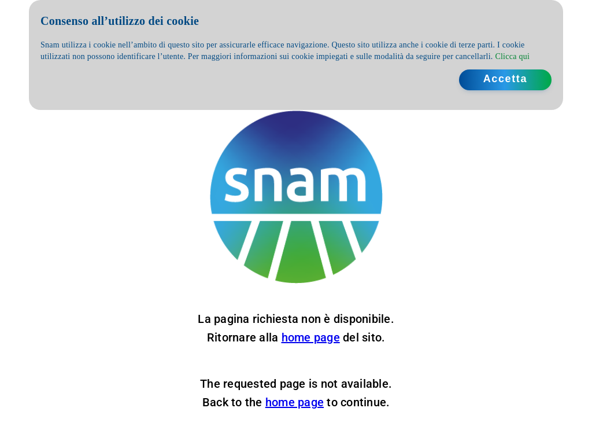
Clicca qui (512, 56)
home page (311, 337)
